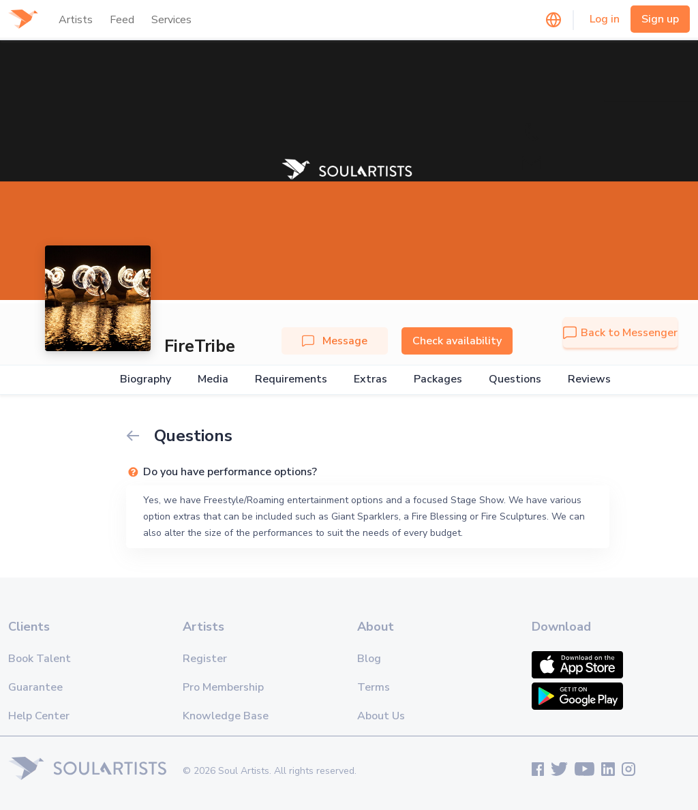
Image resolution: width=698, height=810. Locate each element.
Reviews (589, 379)
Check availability (457, 340)
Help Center (39, 716)
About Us (381, 716)
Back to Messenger (620, 332)
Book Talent (39, 658)
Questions (515, 379)
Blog (369, 658)
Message (334, 340)
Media (213, 379)
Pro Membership (223, 687)
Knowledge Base (226, 716)
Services (171, 19)
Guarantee (35, 687)
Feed (122, 19)
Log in (605, 19)
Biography (145, 379)
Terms (373, 687)
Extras (370, 379)
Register (205, 658)
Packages (438, 379)
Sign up (660, 19)
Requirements (291, 379)
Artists (76, 19)
